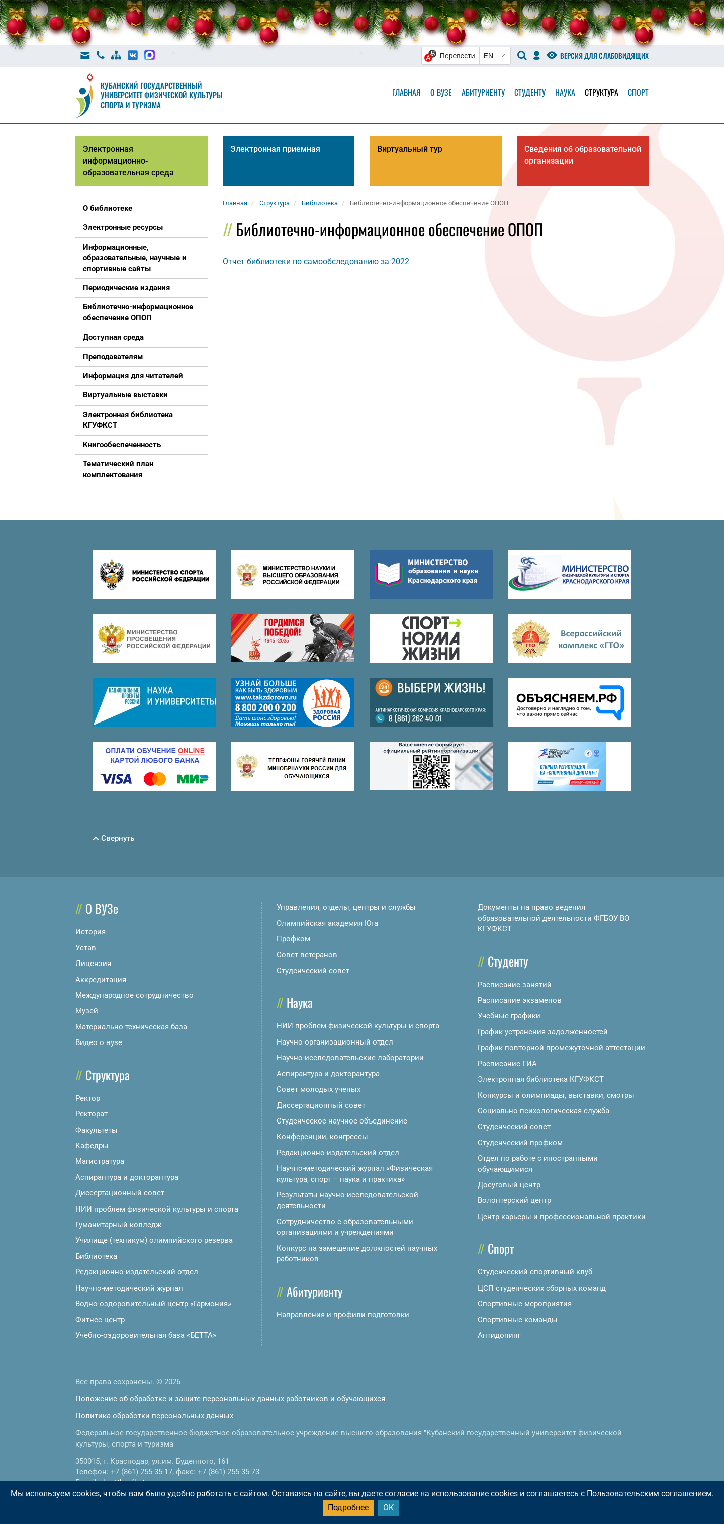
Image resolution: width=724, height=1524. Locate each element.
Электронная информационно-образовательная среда (128, 160)
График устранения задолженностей (543, 1031)
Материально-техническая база (131, 1026)
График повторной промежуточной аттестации (561, 1047)
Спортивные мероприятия (525, 1303)
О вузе (441, 92)
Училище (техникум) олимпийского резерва (154, 1240)
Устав (85, 947)
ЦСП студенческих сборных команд (542, 1288)
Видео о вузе (98, 1042)
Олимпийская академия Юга (327, 923)
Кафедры (92, 1145)
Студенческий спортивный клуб (535, 1271)
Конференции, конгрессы (322, 1136)
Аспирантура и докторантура (126, 1177)
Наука (565, 92)
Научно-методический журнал (129, 1288)
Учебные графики (509, 1015)
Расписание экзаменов (520, 1000)
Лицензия (93, 963)
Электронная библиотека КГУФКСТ (541, 1079)
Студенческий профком (520, 1142)
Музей (86, 1010)
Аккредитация (100, 979)
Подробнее (348, 1507)
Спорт (638, 92)
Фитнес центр (100, 1319)
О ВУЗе (101, 908)
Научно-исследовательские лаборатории (350, 1057)
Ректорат (91, 1113)
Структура (601, 92)
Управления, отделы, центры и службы (346, 907)
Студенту (530, 92)
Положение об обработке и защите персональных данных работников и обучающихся (230, 1398)
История (90, 931)
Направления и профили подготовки (343, 1314)
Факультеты (96, 1130)
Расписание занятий (515, 984)
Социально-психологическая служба (543, 1110)
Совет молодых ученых (318, 1089)
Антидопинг (499, 1335)
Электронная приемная (275, 149)
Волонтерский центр (514, 1200)
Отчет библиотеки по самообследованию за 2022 (316, 261)
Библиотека (96, 1256)
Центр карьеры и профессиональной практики (562, 1216)
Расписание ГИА (507, 1063)
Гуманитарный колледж (118, 1224)
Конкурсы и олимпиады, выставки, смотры (556, 1095)
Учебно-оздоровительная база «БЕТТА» (145, 1335)
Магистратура (99, 1161)
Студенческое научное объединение (342, 1121)
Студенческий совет (313, 970)
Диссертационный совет (119, 1192)
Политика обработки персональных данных (154, 1415)
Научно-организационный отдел (335, 1042)
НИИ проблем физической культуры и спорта (156, 1209)
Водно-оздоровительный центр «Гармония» (153, 1303)
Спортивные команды (518, 1319)
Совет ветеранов (307, 954)
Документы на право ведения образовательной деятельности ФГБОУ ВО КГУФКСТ (553, 918)
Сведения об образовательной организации (582, 155)
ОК (388, 1507)
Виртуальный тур (409, 149)
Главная (406, 92)
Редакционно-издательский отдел (136, 1271)
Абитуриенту (483, 92)
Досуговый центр (509, 1184)
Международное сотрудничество (134, 995)
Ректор (87, 1098)
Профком (293, 938)
